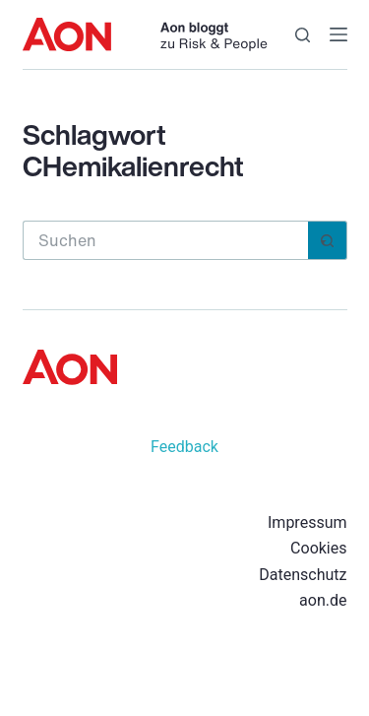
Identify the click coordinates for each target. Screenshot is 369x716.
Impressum (307, 522)
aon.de (322, 600)
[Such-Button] (327, 240)
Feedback (184, 446)
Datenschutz (302, 574)
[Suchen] (302, 35)
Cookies (318, 548)
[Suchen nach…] (165, 240)
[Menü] (338, 34)
